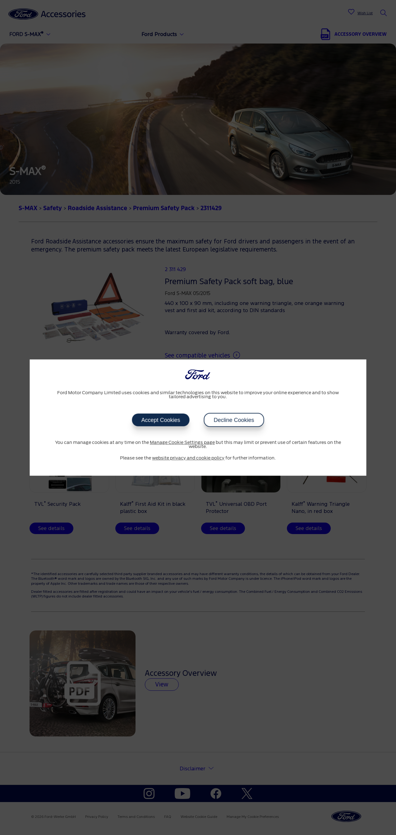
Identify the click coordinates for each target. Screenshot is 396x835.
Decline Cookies (234, 420)
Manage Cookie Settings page (182, 443)
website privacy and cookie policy (188, 458)
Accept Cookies (160, 420)
